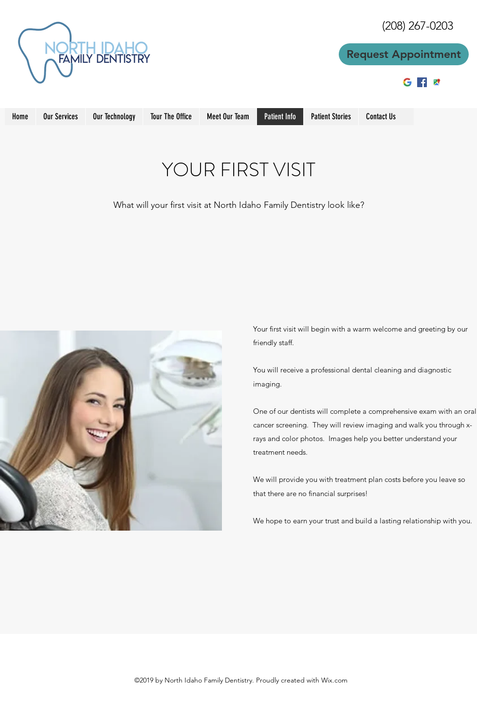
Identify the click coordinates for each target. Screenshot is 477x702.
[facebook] (422, 82)
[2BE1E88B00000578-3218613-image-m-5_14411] (407, 82)
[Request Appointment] (404, 54)
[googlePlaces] (436, 82)
